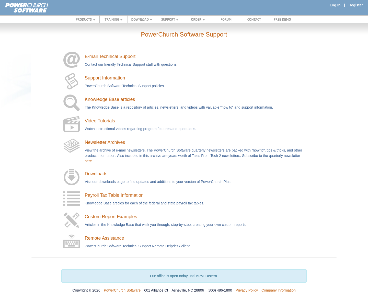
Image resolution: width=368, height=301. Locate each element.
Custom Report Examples (111, 216)
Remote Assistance (104, 238)
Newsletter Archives (105, 142)
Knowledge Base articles (110, 99)
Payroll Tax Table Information (114, 195)
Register (356, 5)
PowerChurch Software (122, 290)
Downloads (96, 173)
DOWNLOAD (141, 19)
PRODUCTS (85, 19)
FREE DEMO (282, 19)
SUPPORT (169, 19)
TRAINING (114, 19)
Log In (335, 5)
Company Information (278, 290)
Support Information (105, 77)
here (88, 161)
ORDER (198, 19)
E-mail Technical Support (110, 56)
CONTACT (254, 19)
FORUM (226, 19)
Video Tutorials (100, 120)
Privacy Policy (247, 290)
